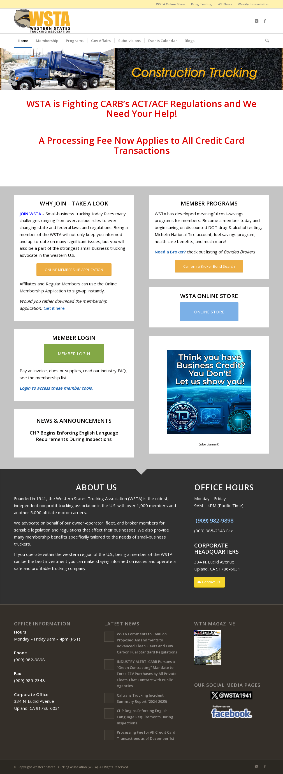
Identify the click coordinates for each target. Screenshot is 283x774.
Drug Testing (201, 4)
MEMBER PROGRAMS (209, 203)
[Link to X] (256, 21)
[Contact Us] (209, 581)
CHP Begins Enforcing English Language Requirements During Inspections (74, 435)
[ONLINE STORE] (209, 311)
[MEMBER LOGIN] (74, 353)
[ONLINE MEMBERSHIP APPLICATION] (74, 269)
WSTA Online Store (170, 4)
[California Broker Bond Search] (209, 265)
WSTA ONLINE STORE (209, 295)
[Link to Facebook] (265, 21)
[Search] (265, 41)
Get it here (54, 307)
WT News (225, 4)
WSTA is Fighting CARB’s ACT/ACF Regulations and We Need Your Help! (141, 108)
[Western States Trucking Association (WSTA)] (42, 21)
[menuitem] (170, 4)
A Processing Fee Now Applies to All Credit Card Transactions (141, 145)
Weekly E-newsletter (253, 4)
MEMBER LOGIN (74, 337)
